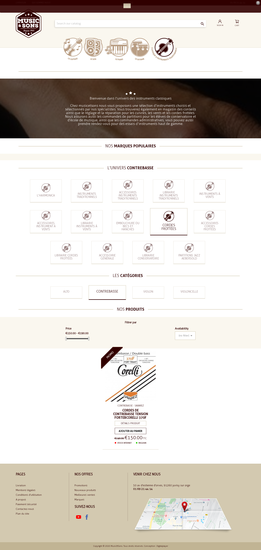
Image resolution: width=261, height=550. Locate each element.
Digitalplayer (162, 546)
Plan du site (22, 513)
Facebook (86, 517)
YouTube (78, 517)
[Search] (130, 23)
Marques (79, 499)
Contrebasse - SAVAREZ (130, 405)
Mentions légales (25, 490)
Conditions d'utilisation (29, 494)
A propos (21, 499)
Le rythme (139, 49)
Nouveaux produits (85, 490)
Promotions (80, 485)
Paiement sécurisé (26, 504)
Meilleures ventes (84, 494)
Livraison (21, 485)
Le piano (116, 49)
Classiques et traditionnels (164, 49)
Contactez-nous (25, 509)
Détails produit (130, 421)
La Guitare (73, 49)
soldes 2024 (188, 49)
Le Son (93, 49)
